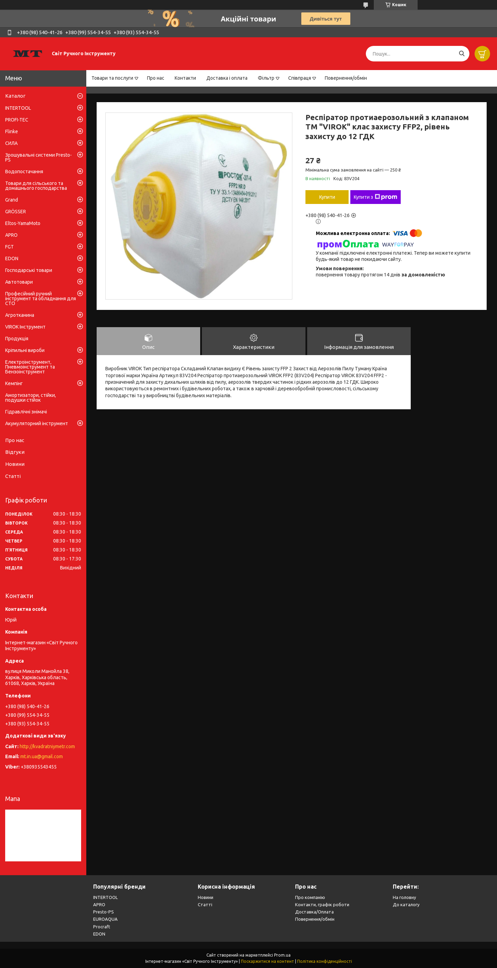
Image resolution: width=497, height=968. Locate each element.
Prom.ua (282, 955)
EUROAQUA (105, 919)
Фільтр (266, 78)
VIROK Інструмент (25, 327)
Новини (15, 464)
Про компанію (310, 897)
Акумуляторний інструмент (36, 423)
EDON (11, 258)
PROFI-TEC (16, 120)
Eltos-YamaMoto (22, 223)
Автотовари (19, 282)
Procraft (101, 926)
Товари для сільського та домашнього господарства (36, 185)
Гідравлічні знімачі (26, 411)
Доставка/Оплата (314, 911)
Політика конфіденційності (324, 961)
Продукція (16, 338)
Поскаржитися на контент (267, 961)
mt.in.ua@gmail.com (41, 756)
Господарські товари (28, 270)
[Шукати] (461, 53)
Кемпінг (14, 383)
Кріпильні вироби (25, 350)
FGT (9, 247)
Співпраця (299, 78)
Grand (11, 200)
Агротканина (19, 315)
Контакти (185, 78)
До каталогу (406, 904)
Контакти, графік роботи (322, 904)
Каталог (15, 96)
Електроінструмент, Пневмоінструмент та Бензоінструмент (30, 366)
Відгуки (15, 452)
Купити (327, 197)
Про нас (155, 78)
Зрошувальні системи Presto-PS (38, 157)
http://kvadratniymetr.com (47, 746)
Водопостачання (24, 171)
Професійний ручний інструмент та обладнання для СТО (40, 298)
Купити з (375, 197)
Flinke (11, 131)
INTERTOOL (18, 108)
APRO (11, 235)
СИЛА (11, 143)
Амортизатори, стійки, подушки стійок (30, 397)
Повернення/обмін (346, 78)
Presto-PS (103, 911)
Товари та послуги (112, 78)
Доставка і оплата (226, 78)
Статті (13, 476)
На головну (404, 897)
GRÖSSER (15, 211)
